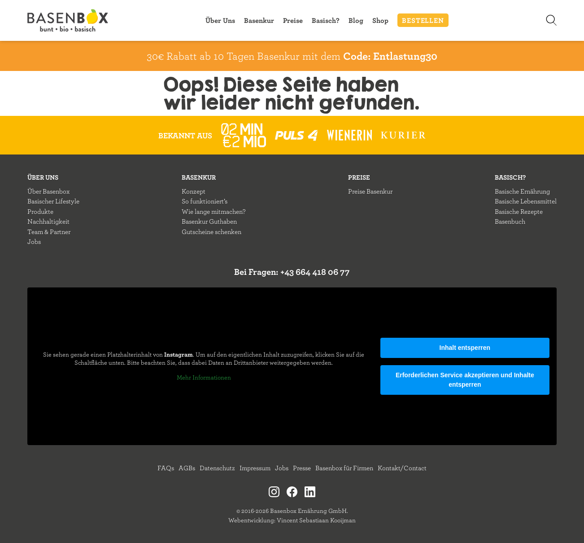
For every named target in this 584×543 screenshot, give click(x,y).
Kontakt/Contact (402, 468)
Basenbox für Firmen (344, 468)
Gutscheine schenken (211, 231)
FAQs (165, 468)
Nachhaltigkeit (48, 221)
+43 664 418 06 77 (315, 271)
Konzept (193, 191)
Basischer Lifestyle (53, 201)
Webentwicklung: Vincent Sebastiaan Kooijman (292, 520)
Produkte (40, 211)
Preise (293, 20)
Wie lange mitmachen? (213, 211)
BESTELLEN (423, 20)
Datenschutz (217, 468)
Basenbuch (510, 221)
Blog (356, 20)
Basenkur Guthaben (209, 221)
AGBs (187, 468)
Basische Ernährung (522, 191)
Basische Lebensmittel (526, 201)
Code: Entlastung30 (390, 55)
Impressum (255, 468)
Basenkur (259, 20)
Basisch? (326, 20)
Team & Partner (48, 231)
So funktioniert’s (204, 201)
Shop (380, 20)
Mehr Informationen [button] (204, 377)
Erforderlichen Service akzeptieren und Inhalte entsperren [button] (465, 379)
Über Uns (220, 20)
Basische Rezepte (519, 211)
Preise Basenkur (370, 191)
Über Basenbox (48, 191)
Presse (302, 468)
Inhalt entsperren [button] (465, 347)
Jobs (34, 241)
